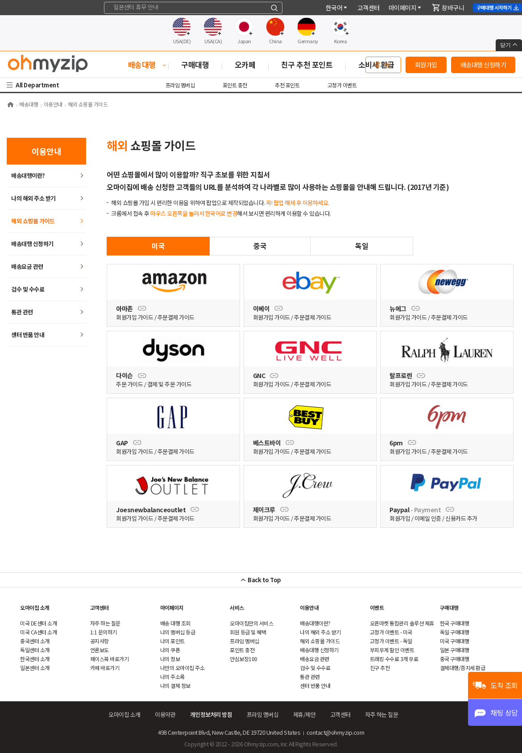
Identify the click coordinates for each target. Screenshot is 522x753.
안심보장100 (243, 658)
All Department (38, 85)
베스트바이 (273, 442)
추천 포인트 (287, 85)
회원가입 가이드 (134, 317)
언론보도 (99, 650)
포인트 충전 (235, 85)
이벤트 (377, 607)
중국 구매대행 (454, 658)
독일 (361, 245)
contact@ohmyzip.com (336, 732)
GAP (128, 442)
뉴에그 (404, 308)
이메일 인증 (427, 518)
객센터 (368, 7)
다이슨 (131, 375)
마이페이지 (406, 7)
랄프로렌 (407, 375)
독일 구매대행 (454, 632)
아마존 (131, 308)
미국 (158, 245)
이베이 (268, 308)
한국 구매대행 (454, 623)
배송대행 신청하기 (483, 64)
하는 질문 (105, 623)
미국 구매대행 (454, 641)
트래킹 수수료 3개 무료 (394, 658)
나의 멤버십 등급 (177, 632)
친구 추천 (380, 667)
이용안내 (309, 607)
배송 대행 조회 (175, 623)
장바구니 (447, 7)
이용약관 (165, 714)
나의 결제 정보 (175, 685)
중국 (259, 245)
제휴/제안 (304, 714)
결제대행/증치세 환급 (462, 667)
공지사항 (99, 641)
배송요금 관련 (27, 266)
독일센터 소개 (35, 650)
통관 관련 (22, 312)
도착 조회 (504, 685)
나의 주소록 (172, 676)
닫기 (509, 45)
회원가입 (426, 64)
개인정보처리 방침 (211, 714)
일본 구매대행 (454, 650)
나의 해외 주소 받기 (33, 198)
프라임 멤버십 (180, 85)
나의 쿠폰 (170, 650)
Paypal (421, 509)
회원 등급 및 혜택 (248, 632)
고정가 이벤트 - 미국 (391, 632)
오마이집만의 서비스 (251, 623)
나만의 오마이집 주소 (182, 667)
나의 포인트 (172, 641)
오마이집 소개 (35, 607)
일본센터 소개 (35, 667)
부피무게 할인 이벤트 (392, 650)
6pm (402, 442)
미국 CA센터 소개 (38, 632)
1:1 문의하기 (103, 632)
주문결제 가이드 (176, 317)
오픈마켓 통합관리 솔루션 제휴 (402, 623)
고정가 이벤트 (342, 85)
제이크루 (271, 509)
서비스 (237, 607)
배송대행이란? (28, 175)
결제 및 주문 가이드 (169, 384)
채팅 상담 (504, 712)
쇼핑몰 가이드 (32, 221)
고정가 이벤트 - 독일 (391, 641)
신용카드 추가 (461, 518)
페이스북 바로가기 (109, 658)
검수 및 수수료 (27, 289)
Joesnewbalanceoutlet (157, 509)
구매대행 (449, 607)
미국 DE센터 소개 (38, 623)
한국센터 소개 (35, 658)
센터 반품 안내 (27, 334)
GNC (265, 375)
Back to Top (264, 580)
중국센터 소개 (35, 641)
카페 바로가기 (105, 667)
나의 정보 (170, 658)
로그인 (383, 64)
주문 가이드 (129, 384)
